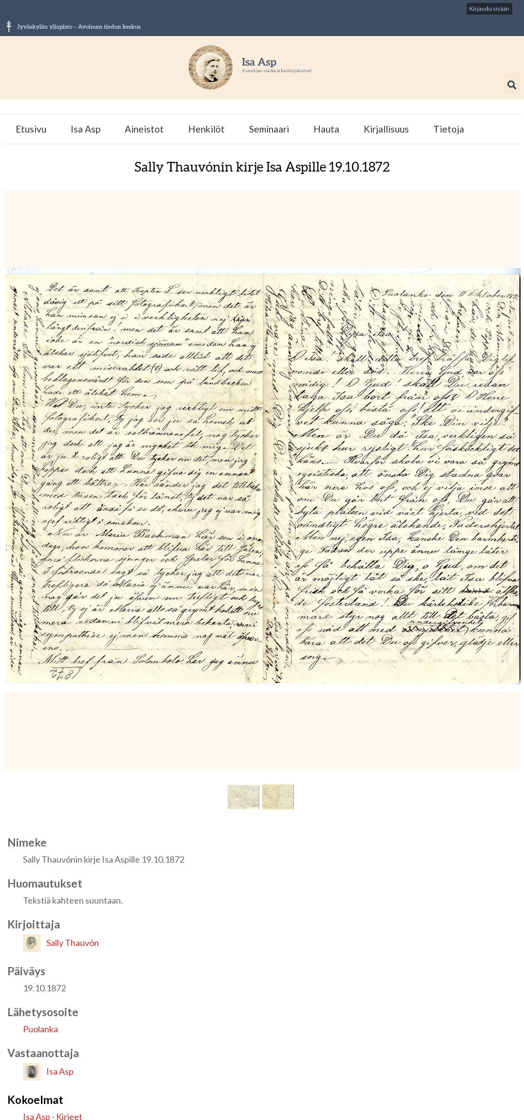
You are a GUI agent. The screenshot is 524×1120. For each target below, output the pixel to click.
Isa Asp (85, 129)
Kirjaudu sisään (489, 8)
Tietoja (448, 129)
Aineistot (144, 129)
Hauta (326, 129)
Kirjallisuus (386, 129)
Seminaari (269, 129)
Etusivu (31, 129)
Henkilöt (206, 129)
